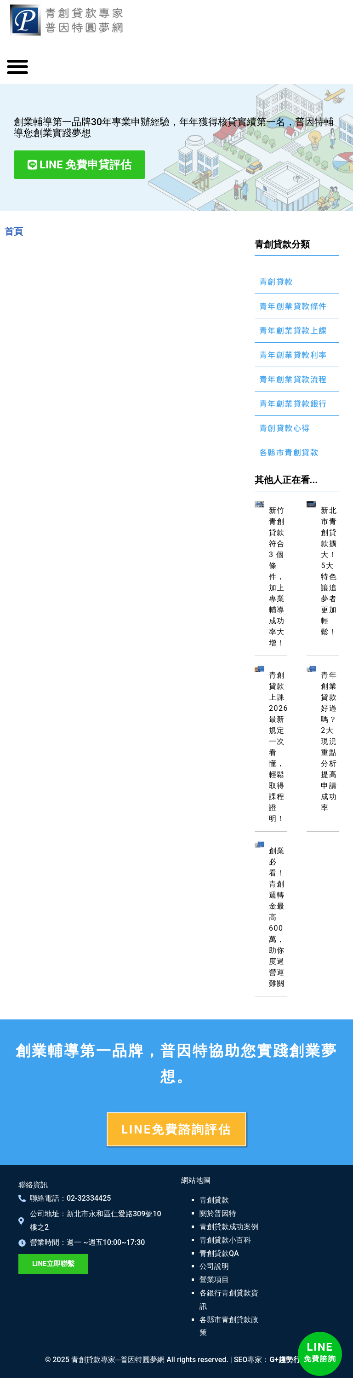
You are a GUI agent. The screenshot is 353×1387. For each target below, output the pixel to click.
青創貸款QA (219, 1253)
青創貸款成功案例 (228, 1226)
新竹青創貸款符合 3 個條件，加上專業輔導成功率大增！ (277, 576)
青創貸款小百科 (225, 1240)
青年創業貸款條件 (293, 305)
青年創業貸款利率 (293, 354)
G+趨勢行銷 (288, 1359)
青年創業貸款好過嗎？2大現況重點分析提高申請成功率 (329, 741)
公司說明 (214, 1266)
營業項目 (214, 1279)
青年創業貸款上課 (293, 330)
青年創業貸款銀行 (293, 403)
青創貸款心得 (284, 427)
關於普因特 (217, 1213)
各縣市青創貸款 (289, 452)
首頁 (14, 231)
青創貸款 (276, 281)
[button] (17, 67)
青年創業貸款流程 (293, 379)
